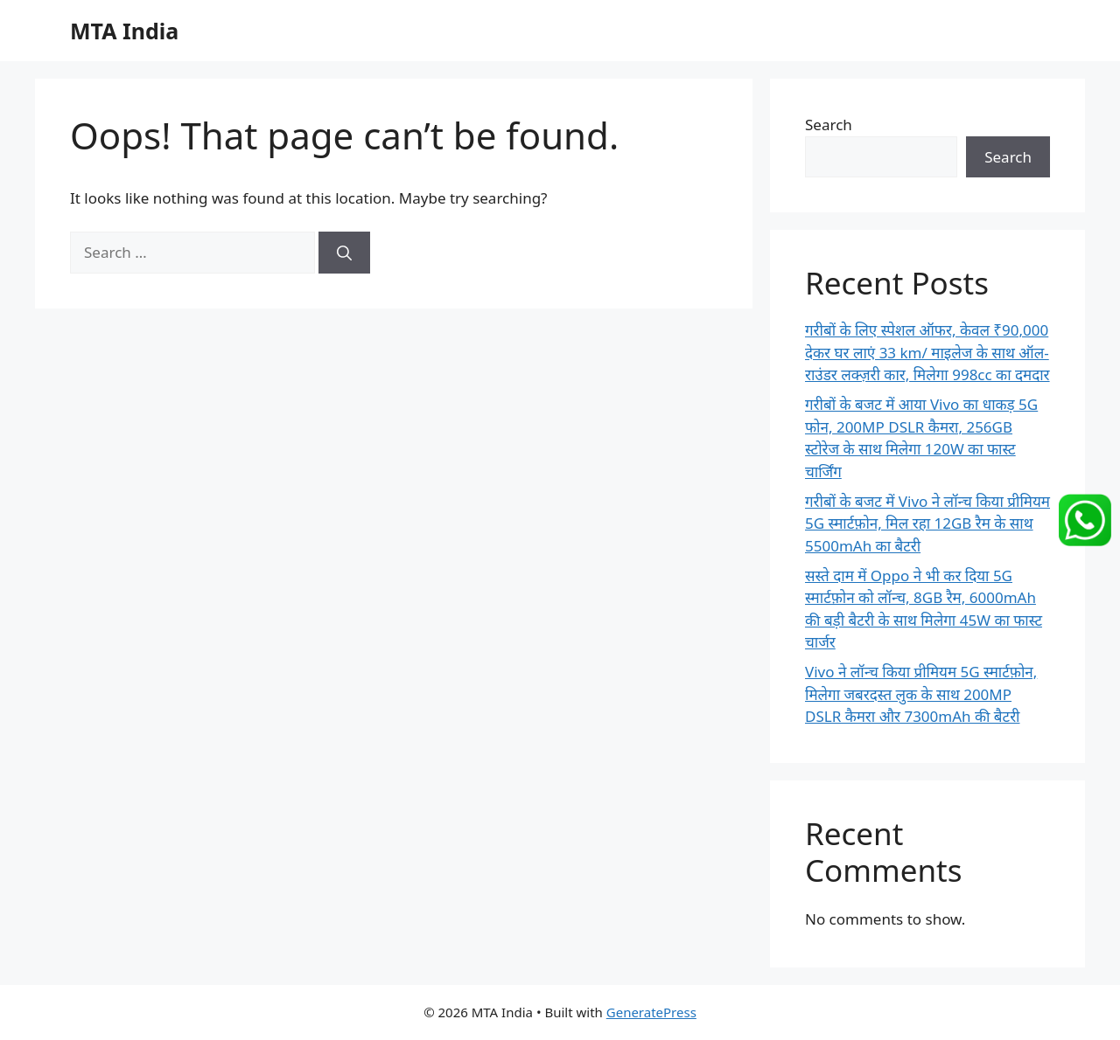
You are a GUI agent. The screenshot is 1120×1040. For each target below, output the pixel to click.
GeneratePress (651, 1012)
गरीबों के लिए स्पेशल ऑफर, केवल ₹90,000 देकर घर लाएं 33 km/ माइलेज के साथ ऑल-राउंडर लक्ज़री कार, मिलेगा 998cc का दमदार (927, 352)
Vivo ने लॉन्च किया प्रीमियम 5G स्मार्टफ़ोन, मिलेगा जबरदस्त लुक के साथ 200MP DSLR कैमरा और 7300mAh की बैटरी (921, 694)
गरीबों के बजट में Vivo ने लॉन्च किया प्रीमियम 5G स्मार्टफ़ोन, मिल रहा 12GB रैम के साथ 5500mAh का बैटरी (927, 523)
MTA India (124, 30)
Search (828, 124)
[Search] (344, 253)
